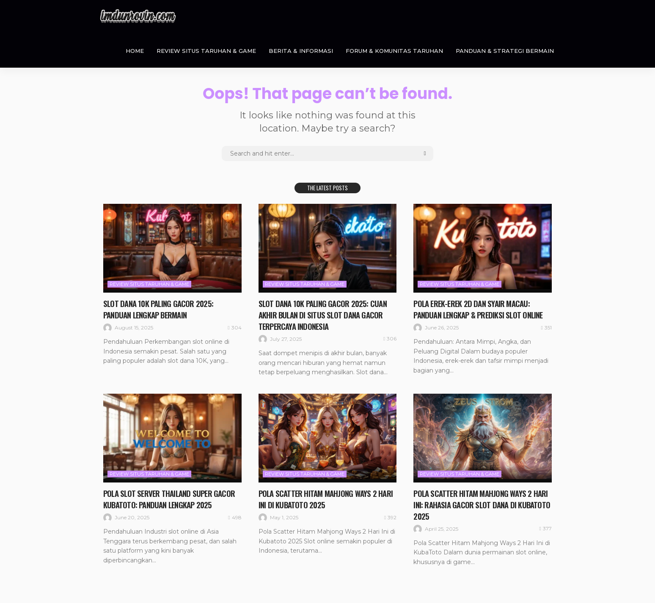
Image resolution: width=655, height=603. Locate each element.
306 (389, 338)
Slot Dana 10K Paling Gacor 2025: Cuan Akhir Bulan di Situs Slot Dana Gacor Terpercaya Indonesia (325, 314)
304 (234, 327)
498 (234, 516)
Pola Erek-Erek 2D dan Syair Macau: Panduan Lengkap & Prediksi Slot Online (481, 309)
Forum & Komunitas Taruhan (394, 50)
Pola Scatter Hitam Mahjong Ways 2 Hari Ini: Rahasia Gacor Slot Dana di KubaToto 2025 (474, 503)
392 (390, 516)
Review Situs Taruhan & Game (206, 50)
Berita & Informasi (301, 50)
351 (546, 327)
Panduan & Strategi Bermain (505, 50)
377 (545, 527)
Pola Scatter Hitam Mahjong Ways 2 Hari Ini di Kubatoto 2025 (319, 498)
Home (135, 50)
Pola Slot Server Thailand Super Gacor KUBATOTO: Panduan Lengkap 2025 (171, 498)
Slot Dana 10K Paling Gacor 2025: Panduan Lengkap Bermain (160, 309)
